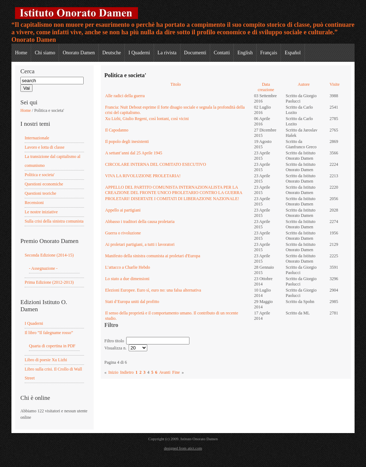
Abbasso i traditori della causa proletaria (139, 221)
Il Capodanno (116, 130)
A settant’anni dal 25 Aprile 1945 (133, 152)
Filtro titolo (114, 340)
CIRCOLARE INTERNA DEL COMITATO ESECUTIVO (155, 164)
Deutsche (111, 52)
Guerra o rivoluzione (123, 232)
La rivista (167, 52)
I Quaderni (139, 52)
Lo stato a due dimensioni (127, 278)
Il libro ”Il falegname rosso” (49, 332)
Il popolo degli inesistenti (127, 141)
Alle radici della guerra (125, 95)
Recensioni (34, 202)
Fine (176, 372)
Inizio (113, 372)
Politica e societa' (39, 174)
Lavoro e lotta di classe (44, 147)
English (245, 52)
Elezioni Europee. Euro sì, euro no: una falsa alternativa (153, 290)
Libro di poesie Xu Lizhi (46, 359)
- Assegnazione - (43, 268)
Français (268, 52)
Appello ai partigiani (122, 210)
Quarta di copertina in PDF (52, 345)
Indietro (127, 372)
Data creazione (266, 87)
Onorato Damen (79, 52)
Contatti (222, 52)
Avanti (164, 372)
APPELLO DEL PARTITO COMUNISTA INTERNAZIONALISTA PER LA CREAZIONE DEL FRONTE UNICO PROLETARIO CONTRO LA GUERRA (173, 190)
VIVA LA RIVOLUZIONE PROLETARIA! (142, 175)
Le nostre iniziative (41, 211)
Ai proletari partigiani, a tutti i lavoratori (139, 244)
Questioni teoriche (40, 193)
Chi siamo (45, 52)
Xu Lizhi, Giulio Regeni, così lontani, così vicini (147, 118)
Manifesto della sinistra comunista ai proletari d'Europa (152, 255)
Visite (335, 84)
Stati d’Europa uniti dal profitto (132, 301)
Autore (304, 84)
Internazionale (37, 137)
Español (293, 52)
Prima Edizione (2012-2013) (49, 282)
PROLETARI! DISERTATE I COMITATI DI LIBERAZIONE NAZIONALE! (172, 198)
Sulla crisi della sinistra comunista (54, 221)
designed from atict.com (183, 448)
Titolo (175, 84)
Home (21, 52)
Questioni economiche (44, 184)
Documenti (195, 52)
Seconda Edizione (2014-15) (49, 255)
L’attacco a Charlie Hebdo (127, 267)
